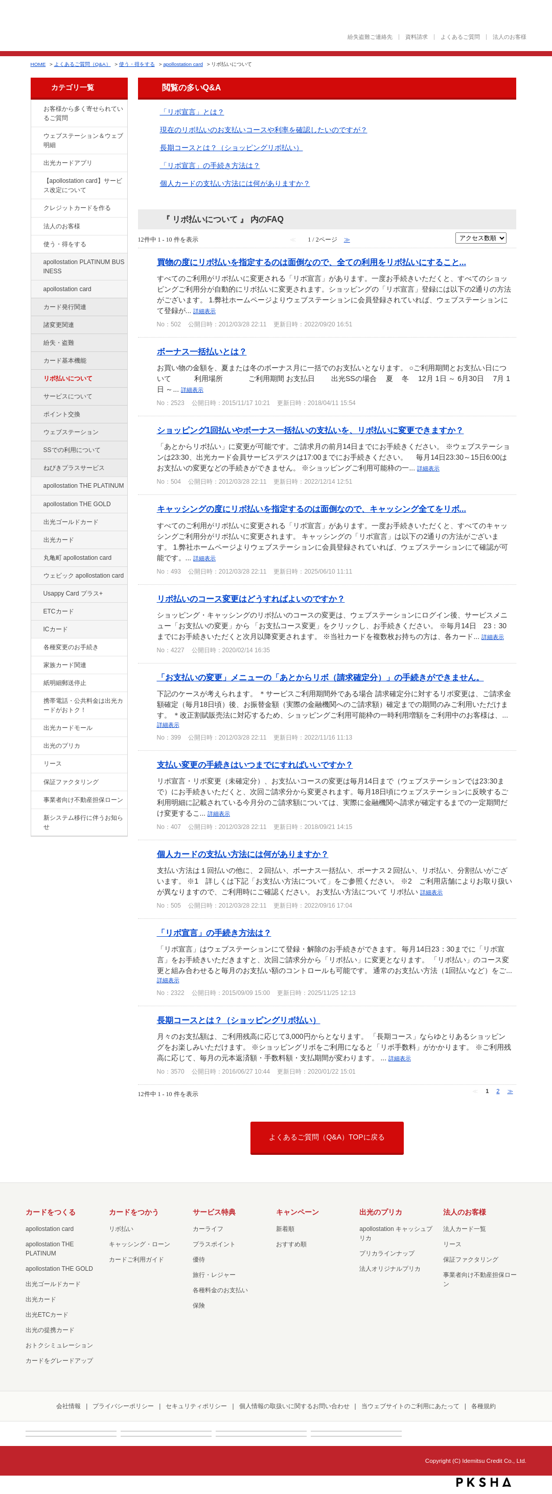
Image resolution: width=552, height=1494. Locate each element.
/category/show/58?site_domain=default (36, 522)
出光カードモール (68, 727)
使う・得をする (137, 64)
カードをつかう (134, 1212)
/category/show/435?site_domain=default (36, 163)
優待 (199, 1259)
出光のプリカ (61, 745)
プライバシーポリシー (123, 1406)
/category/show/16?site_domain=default (36, 746)
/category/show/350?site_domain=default (36, 818)
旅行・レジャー (214, 1274)
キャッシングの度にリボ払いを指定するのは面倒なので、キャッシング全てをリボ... (311, 508)
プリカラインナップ (387, 1253)
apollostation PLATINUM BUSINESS (84, 266)
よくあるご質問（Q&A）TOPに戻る (326, 1137)
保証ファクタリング (71, 782)
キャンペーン (297, 1212)
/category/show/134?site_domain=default (36, 109)
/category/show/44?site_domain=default (36, 505)
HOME (38, 64)
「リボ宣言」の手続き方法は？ (210, 165)
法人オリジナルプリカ (390, 1268)
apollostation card (183, 64)
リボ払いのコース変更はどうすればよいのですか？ (251, 598)
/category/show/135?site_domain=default (36, 136)
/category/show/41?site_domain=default (36, 486)
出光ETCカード (47, 1314)
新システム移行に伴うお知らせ (83, 822)
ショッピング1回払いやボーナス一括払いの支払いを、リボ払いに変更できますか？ (310, 430)
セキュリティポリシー (196, 1406)
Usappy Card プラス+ (73, 593)
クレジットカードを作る (77, 207)
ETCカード (58, 611)
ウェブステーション (71, 432)
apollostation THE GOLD (77, 504)
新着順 (285, 1228)
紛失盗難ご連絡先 (370, 37)
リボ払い (121, 1228)
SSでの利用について (72, 450)
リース (52, 763)
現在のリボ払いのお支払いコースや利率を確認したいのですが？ (263, 130)
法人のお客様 (509, 37)
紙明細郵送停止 (64, 682)
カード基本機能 (64, 360)
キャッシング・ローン (139, 1244)
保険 (199, 1305)
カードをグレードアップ (59, 1360)
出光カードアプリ (68, 163)
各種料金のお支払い (220, 1290)
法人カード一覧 (464, 1228)
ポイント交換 (61, 414)
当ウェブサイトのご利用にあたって (410, 1406)
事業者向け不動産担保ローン (83, 799)
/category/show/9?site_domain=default (36, 245)
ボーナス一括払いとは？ (202, 351)
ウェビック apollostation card (83, 575)
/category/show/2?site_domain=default (36, 208)
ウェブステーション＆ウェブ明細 (83, 140)
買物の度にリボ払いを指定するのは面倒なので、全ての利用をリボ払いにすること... (311, 262)
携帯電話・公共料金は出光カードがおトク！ (83, 705)
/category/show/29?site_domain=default (36, 289)
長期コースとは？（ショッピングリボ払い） (231, 148)
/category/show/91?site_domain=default (36, 576)
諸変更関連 (58, 324)
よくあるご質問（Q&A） (82, 64)
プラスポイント (214, 1244)
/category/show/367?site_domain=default (36, 594)
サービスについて (68, 396)
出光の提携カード (50, 1330)
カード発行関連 (64, 307)
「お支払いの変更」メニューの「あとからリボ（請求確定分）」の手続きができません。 (320, 677)
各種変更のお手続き (71, 647)
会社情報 (68, 1406)
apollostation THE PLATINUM (83, 485)
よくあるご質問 (460, 37)
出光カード (58, 539)
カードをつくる (51, 1212)
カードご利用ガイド (136, 1259)
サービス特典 (214, 1212)
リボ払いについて (68, 378)
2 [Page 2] (497, 1091)
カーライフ (208, 1228)
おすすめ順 (291, 1244)
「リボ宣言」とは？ (192, 112)
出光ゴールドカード (71, 522)
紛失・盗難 (58, 342)
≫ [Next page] (510, 1091)
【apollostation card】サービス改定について (82, 185)
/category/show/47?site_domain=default (36, 540)
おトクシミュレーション (59, 1345)
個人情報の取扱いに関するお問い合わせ (294, 1406)
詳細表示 (204, 311)
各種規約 (483, 1406)
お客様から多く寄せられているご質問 (83, 113)
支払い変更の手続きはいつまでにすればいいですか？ (255, 764)
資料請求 (416, 37)
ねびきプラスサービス (74, 467)
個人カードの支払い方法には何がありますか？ (235, 183)
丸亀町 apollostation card (77, 557)
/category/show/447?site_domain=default (36, 262)
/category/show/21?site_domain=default (36, 227)
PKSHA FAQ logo (483, 1482)
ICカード (55, 629)
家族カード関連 (64, 665)
